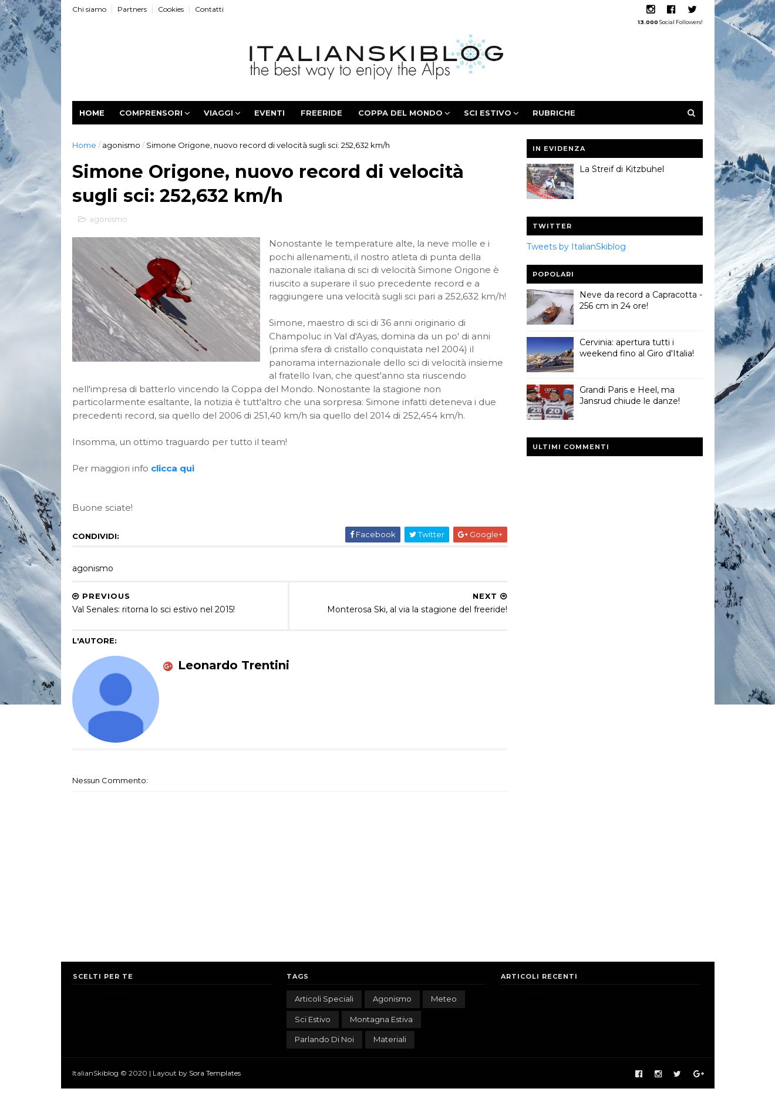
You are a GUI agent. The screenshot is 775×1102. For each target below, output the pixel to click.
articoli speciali (324, 1011)
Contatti (210, 9)
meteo (444, 1011)
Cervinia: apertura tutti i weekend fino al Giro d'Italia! (636, 348)
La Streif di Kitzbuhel (621, 169)
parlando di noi (324, 1052)
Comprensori (151, 112)
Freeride (322, 112)
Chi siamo (90, 9)
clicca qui (173, 482)
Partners (132, 9)
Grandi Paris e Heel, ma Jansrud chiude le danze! (629, 396)
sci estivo (313, 1032)
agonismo (122, 145)
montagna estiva (381, 1032)
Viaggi (219, 112)
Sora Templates (215, 1085)
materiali (389, 1052)
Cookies (171, 9)
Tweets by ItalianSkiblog (576, 246)
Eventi (270, 112)
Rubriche (554, 112)
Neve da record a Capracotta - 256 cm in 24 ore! (640, 300)
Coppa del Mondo (401, 112)
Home (92, 112)
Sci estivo (488, 112)
